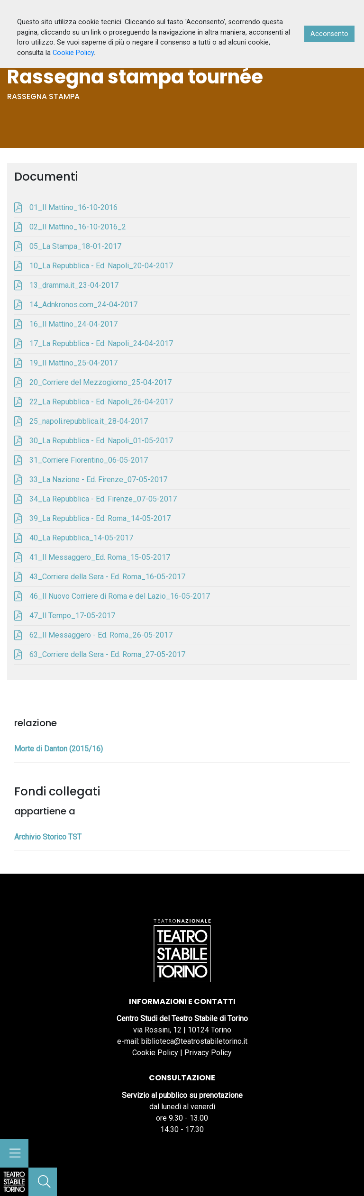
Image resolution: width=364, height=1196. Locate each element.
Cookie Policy (155, 1052)
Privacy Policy (208, 1052)
